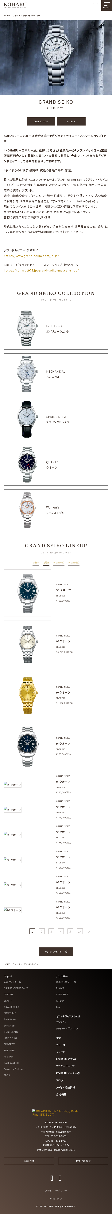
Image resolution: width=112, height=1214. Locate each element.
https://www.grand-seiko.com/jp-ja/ (31, 256)
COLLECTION (41, 121)
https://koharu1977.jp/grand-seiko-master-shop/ (41, 270)
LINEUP (71, 121)
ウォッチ (16, 15)
